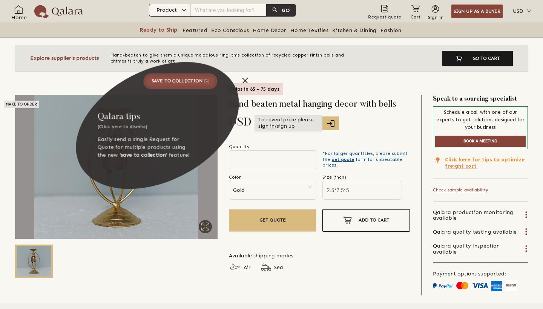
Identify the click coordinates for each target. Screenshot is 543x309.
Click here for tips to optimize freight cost (485, 162)
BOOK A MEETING (480, 141)
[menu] (228, 11)
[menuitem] (228, 11)
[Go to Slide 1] (34, 261)
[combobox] (228, 10)
